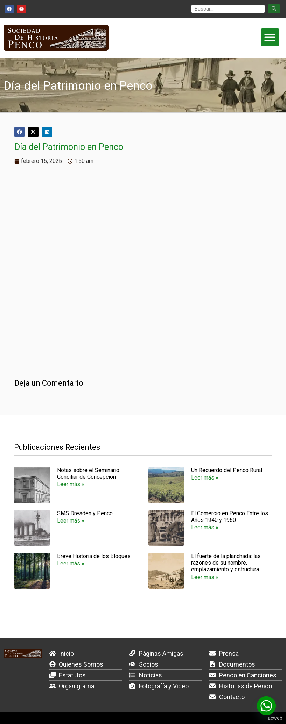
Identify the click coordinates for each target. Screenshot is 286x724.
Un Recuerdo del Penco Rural (226, 470)
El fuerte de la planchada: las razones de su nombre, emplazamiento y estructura (226, 563)
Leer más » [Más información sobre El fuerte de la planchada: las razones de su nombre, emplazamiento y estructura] (204, 577)
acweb (275, 718)
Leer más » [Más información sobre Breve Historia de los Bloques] (70, 563)
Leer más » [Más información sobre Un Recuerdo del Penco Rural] (204, 477)
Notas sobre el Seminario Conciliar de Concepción (88, 473)
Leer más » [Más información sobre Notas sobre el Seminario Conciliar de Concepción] (70, 484)
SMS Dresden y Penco (85, 513)
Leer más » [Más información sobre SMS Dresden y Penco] (70, 520)
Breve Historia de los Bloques (94, 556)
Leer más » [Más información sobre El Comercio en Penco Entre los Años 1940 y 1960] (204, 527)
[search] (228, 9)
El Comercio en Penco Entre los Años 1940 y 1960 (229, 516)
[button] (270, 37)
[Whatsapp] (266, 705)
